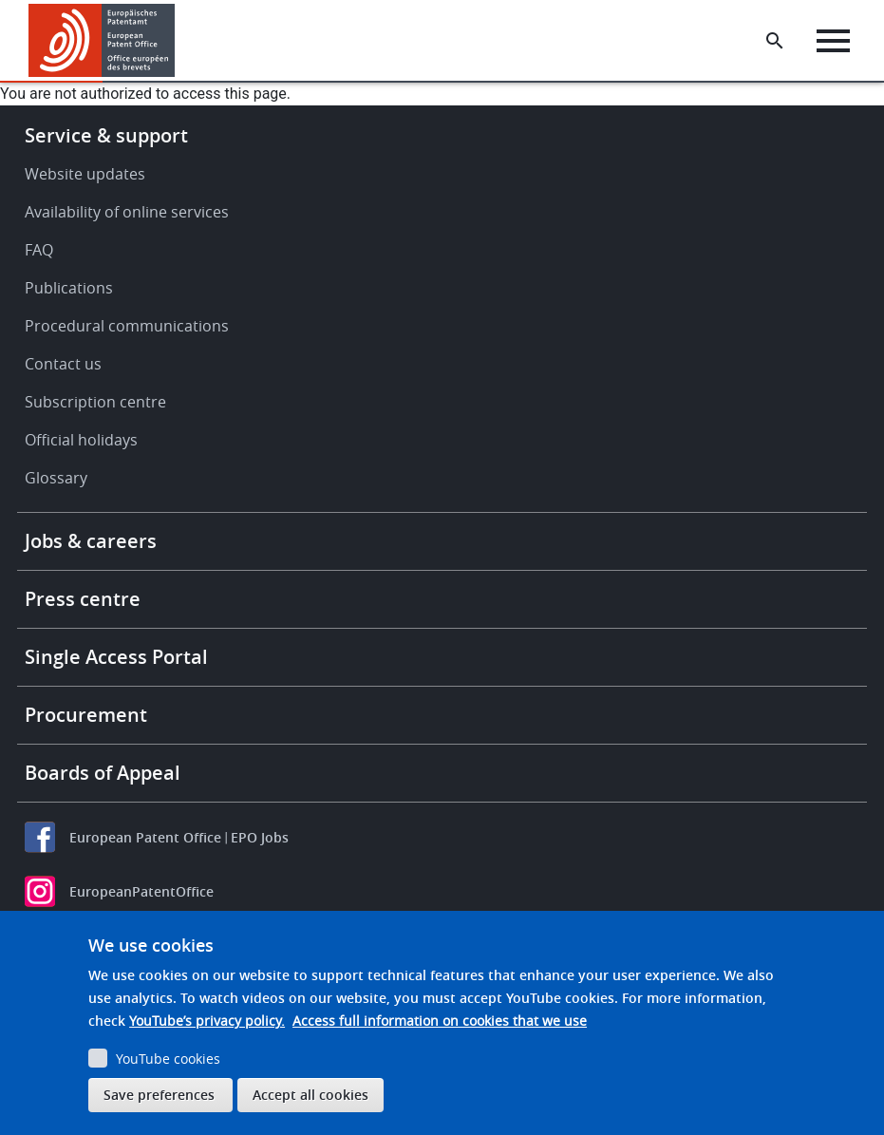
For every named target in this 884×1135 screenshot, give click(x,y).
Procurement (86, 715)
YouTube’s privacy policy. (207, 1021)
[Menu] (833, 41)
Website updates (85, 173)
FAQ (39, 249)
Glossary (56, 477)
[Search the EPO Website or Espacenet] (775, 41)
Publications (69, 287)
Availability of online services (127, 211)
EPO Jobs (260, 837)
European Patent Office (145, 837)
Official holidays (81, 439)
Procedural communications (127, 325)
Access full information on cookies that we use (439, 1021)
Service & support (106, 135)
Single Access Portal (116, 657)
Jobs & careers (91, 541)
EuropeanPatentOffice (141, 891)
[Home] (102, 40)
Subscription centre (95, 401)
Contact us (63, 363)
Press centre (83, 599)
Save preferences (159, 1095)
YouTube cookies (168, 1059)
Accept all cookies (310, 1095)
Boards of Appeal (102, 772)
